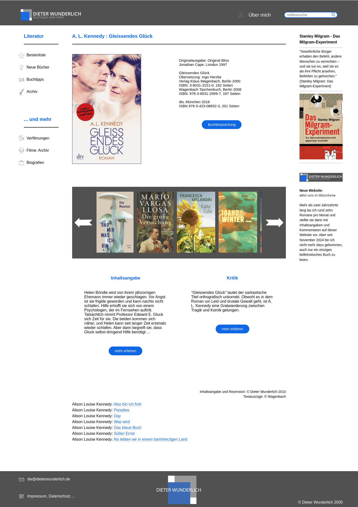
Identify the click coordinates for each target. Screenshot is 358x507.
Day (117, 416)
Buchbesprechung (221, 125)
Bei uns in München (317, 195)
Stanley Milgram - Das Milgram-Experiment (320, 39)
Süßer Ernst (124, 433)
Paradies (121, 410)
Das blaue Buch (127, 428)
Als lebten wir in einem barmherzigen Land (150, 439)
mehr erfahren (125, 351)
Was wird (122, 422)
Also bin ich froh (128, 404)
